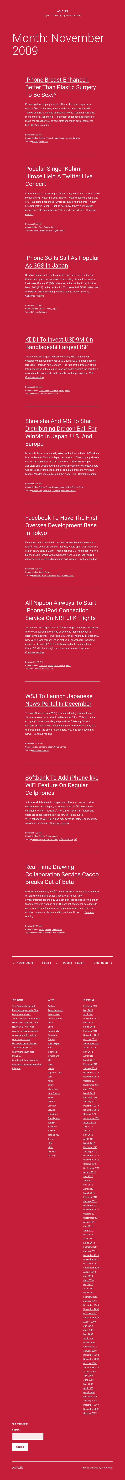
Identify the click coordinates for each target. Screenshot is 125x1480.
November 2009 (91, 1309)
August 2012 (89, 1172)
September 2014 (91, 1085)
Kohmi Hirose (46, 230)
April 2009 (88, 1338)
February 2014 (90, 1097)
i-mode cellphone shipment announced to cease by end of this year (27, 1064)
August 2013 (89, 1122)
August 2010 (89, 1272)
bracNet (35, 394)
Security (52, 1105)
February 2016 (90, 1031)
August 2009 (89, 1321)
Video (50, 1147)
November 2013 (91, 1110)
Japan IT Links (55, 1072)
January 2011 (90, 1251)
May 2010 (88, 1284)
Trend (50, 1139)
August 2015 (89, 1047)
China (50, 1026)
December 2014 (91, 1072)
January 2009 (90, 1351)
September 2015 (91, 1043)
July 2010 (88, 1276)
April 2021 (88, 1014)
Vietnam (52, 1151)
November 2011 (91, 1209)
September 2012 (91, 1168)
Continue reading (40, 125)
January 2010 (90, 1301)
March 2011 (89, 1242)
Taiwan (51, 1130)
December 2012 (91, 1155)
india (50, 1047)
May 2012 (88, 1184)
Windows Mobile (68, 490)
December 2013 (91, 1105)
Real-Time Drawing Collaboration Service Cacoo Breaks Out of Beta (62, 874)
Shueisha (56, 490)
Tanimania (43, 141)
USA (50, 1143)
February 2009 (90, 1346)
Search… (16, 1429)
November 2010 (91, 1259)
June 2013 (88, 1130)
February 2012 (90, 1197)
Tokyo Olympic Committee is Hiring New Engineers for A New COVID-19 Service (26, 1022)
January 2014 (90, 1101)
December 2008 (91, 1355)
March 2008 (89, 1392)
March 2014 (89, 1093)
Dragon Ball (37, 490)
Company (56, 138)
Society (51, 1122)
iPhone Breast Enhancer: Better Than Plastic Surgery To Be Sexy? (60, 87)
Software (76, 138)
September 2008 (91, 1367)
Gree (44, 575)
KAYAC (35, 141)
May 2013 (88, 1134)
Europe (51, 1039)
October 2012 (90, 1164)
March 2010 (89, 1292)
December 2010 (91, 1255)
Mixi (59, 575)
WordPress (107, 1467)
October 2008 (90, 1363)
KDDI (55, 394)
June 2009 (88, 1330)
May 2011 (88, 1234)
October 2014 (90, 1081)
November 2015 (91, 1035)
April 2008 (88, 1388)
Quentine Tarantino (50, 839)
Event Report (44, 227)
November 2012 (91, 1159)
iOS (49, 1060)
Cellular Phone (45, 138)
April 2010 (88, 1288)
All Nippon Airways (40, 669)
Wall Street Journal (40, 750)
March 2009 (89, 1342)
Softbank (43, 312)
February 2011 (90, 1247)
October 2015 (90, 1039)
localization (52, 575)
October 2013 (90, 1114)
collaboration (38, 933)
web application (60, 933)
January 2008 (90, 1400)
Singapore (53, 1114)
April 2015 (88, 1056)
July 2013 (88, 1126)
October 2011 (90, 1213)
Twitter (62, 230)
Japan (64, 138)
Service (63, 747)
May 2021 (88, 1010)
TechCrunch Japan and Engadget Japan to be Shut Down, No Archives (25, 1010)
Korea (50, 1081)
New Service (73, 487)
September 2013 (91, 1118)
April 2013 (88, 1139)
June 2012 (88, 1180)
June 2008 (88, 1380)
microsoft (47, 490)
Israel (50, 1064)
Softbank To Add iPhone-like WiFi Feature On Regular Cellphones (62, 785)
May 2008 (88, 1384)
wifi (75, 839)
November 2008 (91, 1359)
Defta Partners (46, 394)
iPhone (35, 312)
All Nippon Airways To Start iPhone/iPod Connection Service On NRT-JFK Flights (60, 610)
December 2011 (91, 1205)
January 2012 (90, 1201)
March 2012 (89, 1193)
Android (51, 1006)
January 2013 (90, 1151)
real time (48, 933)
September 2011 (91, 1218)
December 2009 (91, 1305)
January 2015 (90, 1068)
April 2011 (88, 1238)
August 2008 (89, 1371)
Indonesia (52, 1051)
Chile (50, 1022)
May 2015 (88, 1051)
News (67, 390)
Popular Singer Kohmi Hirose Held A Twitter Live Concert (58, 176)
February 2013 (90, 1147)
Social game (54, 1118)
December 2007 (91, 1405)
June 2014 (88, 1089)
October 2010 (90, 1263)
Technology (57, 929)
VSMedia (52, 1155)
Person (51, 1101)
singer (55, 230)
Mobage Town (68, 575)
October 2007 (90, 1413)
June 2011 (88, 1230)
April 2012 (88, 1189)
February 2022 (90, 1006)
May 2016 (88, 1022)
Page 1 (46, 962)
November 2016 (91, 1018)
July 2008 (88, 1375)
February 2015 (90, 1064)
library (51, 1085)
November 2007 (91, 1409)
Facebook (36, 575)
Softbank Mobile (66, 839)
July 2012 (88, 1176)
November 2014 (91, 1076)
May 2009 (88, 1334)
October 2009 (90, 1313)
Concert (35, 230)
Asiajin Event (54, 1014)
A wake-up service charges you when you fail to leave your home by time (25, 1035)
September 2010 (91, 1267)
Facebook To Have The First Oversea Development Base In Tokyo (61, 525)
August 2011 (89, 1222)
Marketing (52, 1089)
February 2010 (90, 1297)
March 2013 (89, 1143)
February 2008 (90, 1396)
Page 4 (79, 962)
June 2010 (88, 1280)
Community (44, 390)
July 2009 (88, 1326)
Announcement (55, 1010)
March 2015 (89, 1060)
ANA (51, 669)
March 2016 (89, 1026)
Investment (53, 1056)
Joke (70, 138)
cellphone (36, 839)
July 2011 (88, 1226)
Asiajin (62, 11)
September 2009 (91, 1317)
